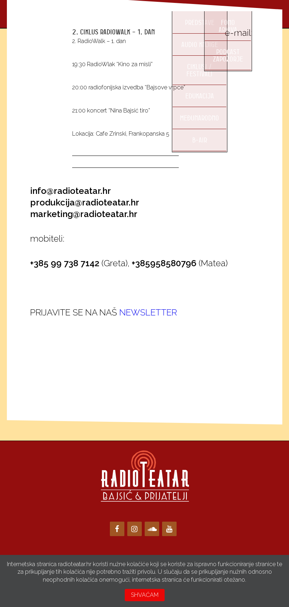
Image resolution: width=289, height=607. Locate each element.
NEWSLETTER (148, 312)
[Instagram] (134, 529)
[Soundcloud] (152, 529)
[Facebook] (117, 529)
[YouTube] (169, 529)
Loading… (84, 358)
